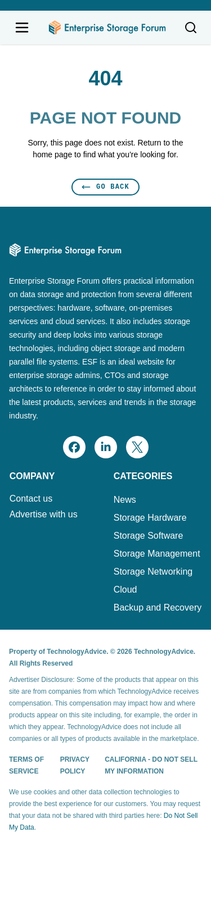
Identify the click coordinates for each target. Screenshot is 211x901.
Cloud (125, 589)
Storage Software (148, 535)
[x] (137, 447)
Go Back (105, 187)
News (125, 499)
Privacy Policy (74, 765)
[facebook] (74, 447)
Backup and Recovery (158, 607)
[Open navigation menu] (22, 27)
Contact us (31, 498)
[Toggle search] (190, 27)
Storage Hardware (150, 517)
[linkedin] (106, 447)
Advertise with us (44, 514)
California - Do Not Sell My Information (151, 765)
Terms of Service (26, 765)
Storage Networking (153, 571)
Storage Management (157, 553)
